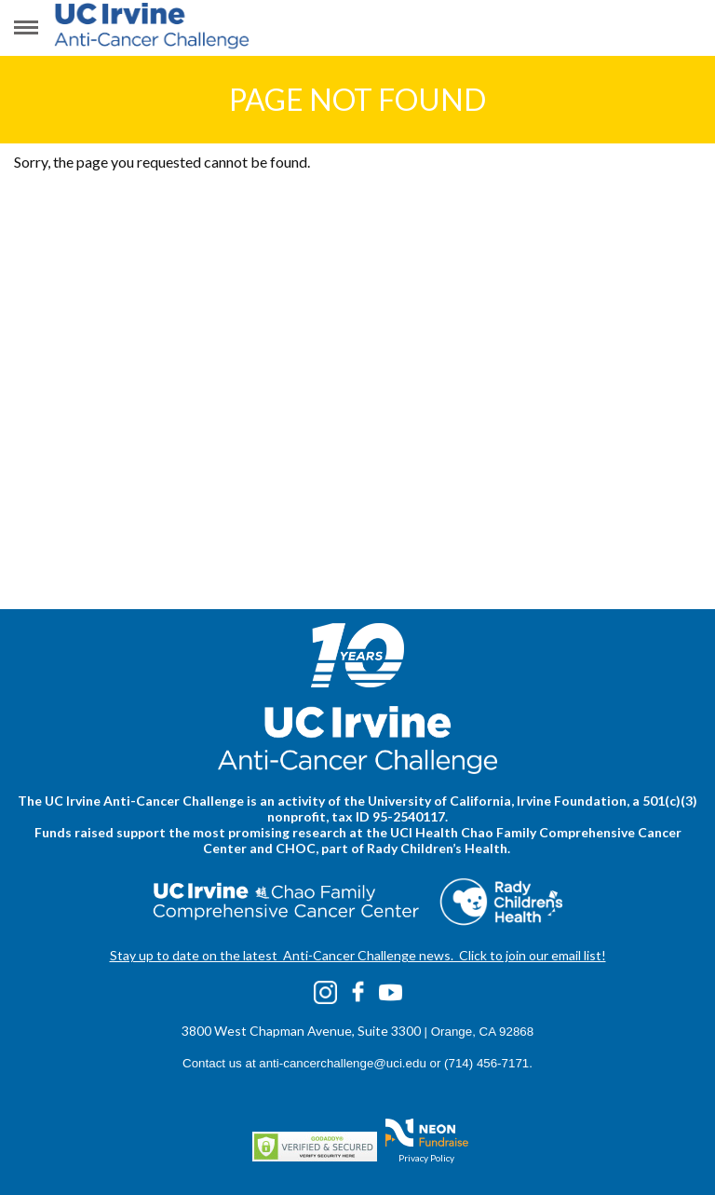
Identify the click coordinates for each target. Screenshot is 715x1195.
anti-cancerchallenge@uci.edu (342, 1063)
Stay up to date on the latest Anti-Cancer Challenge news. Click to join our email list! (358, 955)
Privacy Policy (426, 1157)
